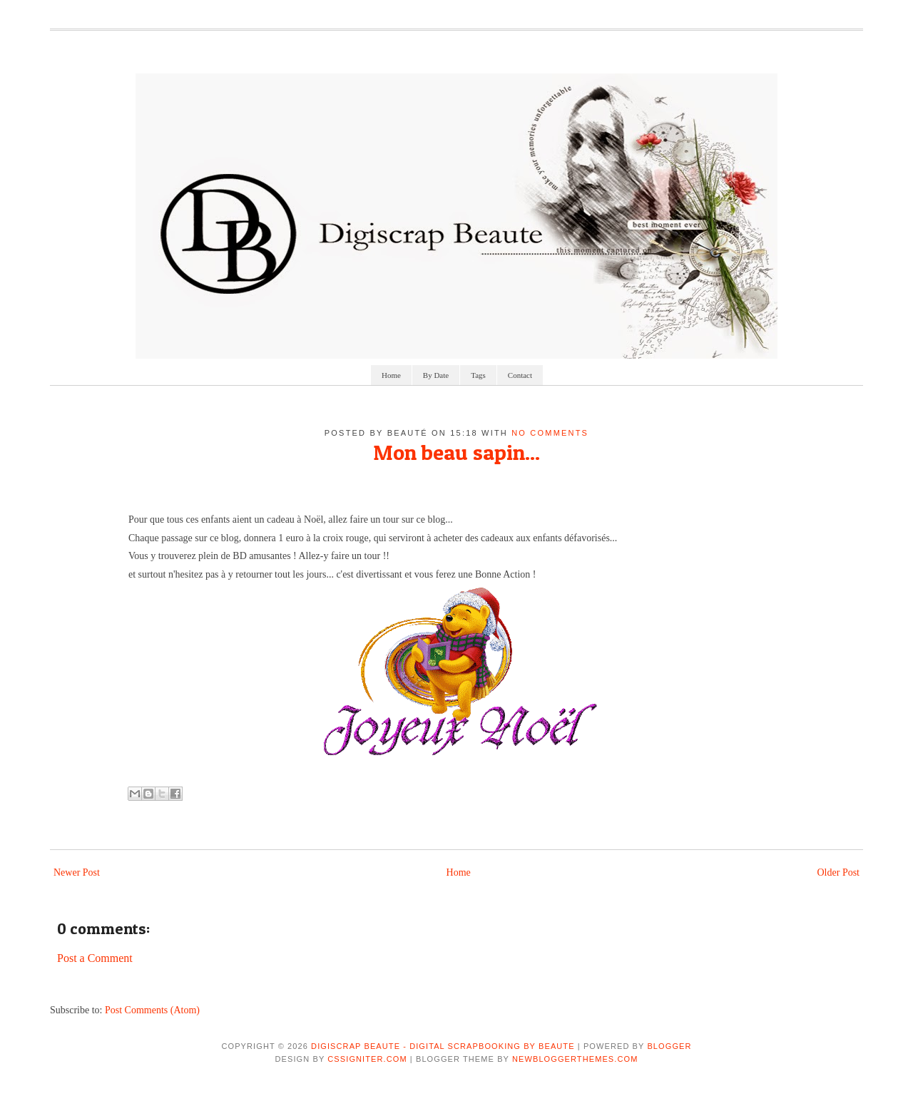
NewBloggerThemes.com (575, 1059)
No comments (549, 433)
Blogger (669, 1046)
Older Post (838, 872)
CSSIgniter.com (367, 1059)
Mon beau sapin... (456, 452)
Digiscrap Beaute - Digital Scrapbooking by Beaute (443, 1046)
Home (391, 375)
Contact (520, 375)
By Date (436, 375)
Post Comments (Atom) (152, 1010)
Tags (478, 375)
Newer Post (76, 872)
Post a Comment (95, 958)
